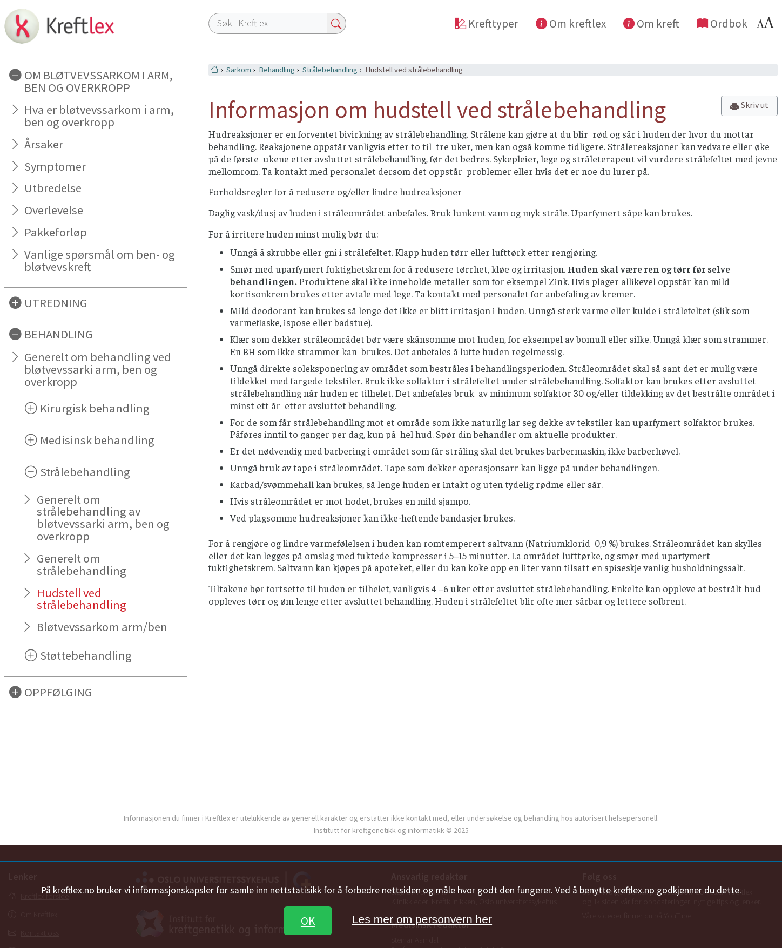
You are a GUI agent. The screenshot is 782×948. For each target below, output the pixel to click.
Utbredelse (53, 187)
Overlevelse (53, 210)
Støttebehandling (86, 655)
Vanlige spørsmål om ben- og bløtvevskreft (99, 260)
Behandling (277, 70)
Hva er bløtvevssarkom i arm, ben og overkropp (99, 116)
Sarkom (238, 70)
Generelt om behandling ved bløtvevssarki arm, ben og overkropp (97, 369)
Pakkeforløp (55, 232)
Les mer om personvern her (422, 919)
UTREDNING (55, 302)
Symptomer (55, 166)
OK (308, 920)
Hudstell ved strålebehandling (81, 599)
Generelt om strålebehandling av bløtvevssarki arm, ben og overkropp (103, 518)
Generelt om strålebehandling (81, 564)
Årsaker (43, 144)
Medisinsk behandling (97, 440)
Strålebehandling (85, 471)
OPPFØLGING (58, 692)
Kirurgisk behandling (95, 408)
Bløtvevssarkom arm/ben (102, 626)
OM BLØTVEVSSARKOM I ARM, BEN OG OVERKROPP (98, 81)
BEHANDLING (58, 334)
